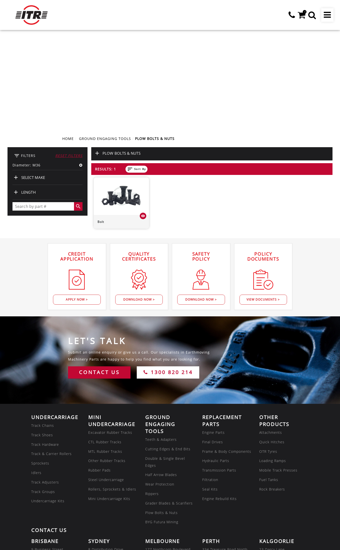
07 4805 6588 (43, 515)
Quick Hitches (271, 349)
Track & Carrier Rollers (51, 360)
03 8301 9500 (157, 477)
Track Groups (43, 398)
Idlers (36, 379)
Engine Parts (213, 339)
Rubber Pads (99, 377)
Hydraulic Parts (215, 367)
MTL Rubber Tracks (105, 358)
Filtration (210, 386)
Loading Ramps (272, 367)
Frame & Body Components (226, 358)
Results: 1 (105, 76)
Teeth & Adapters (161, 346)
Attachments (270, 339)
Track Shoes (42, 342)
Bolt (101, 128)
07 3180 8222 (214, 515)
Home (68, 45)
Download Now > (139, 206)
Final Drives (212, 349)
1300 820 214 (168, 279)
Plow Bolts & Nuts (161, 419)
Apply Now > (77, 206)
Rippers (152, 400)
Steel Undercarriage (106, 386)
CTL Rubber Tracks (105, 349)
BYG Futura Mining (161, 429)
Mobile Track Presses (278, 377)
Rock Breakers (272, 396)
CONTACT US (99, 279)
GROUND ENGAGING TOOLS (105, 45)
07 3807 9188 (43, 477)
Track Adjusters (45, 389)
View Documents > (263, 206)
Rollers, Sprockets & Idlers (112, 396)
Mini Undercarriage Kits (109, 405)
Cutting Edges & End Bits (167, 356)
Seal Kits (210, 396)
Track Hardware (45, 351)
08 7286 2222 (100, 515)
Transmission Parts (219, 377)
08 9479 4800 (214, 477)
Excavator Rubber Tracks (110, 339)
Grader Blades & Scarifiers (169, 410)
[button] (312, 15)
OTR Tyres (268, 358)
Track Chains (42, 332)
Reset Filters (68, 62)
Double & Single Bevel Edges (165, 369)
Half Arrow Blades (161, 381)
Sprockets (40, 370)
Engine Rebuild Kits (219, 405)
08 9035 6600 (271, 477)
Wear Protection (159, 391)
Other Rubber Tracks (107, 367)
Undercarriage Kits (47, 408)
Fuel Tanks (268, 386)
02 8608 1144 (100, 477)
